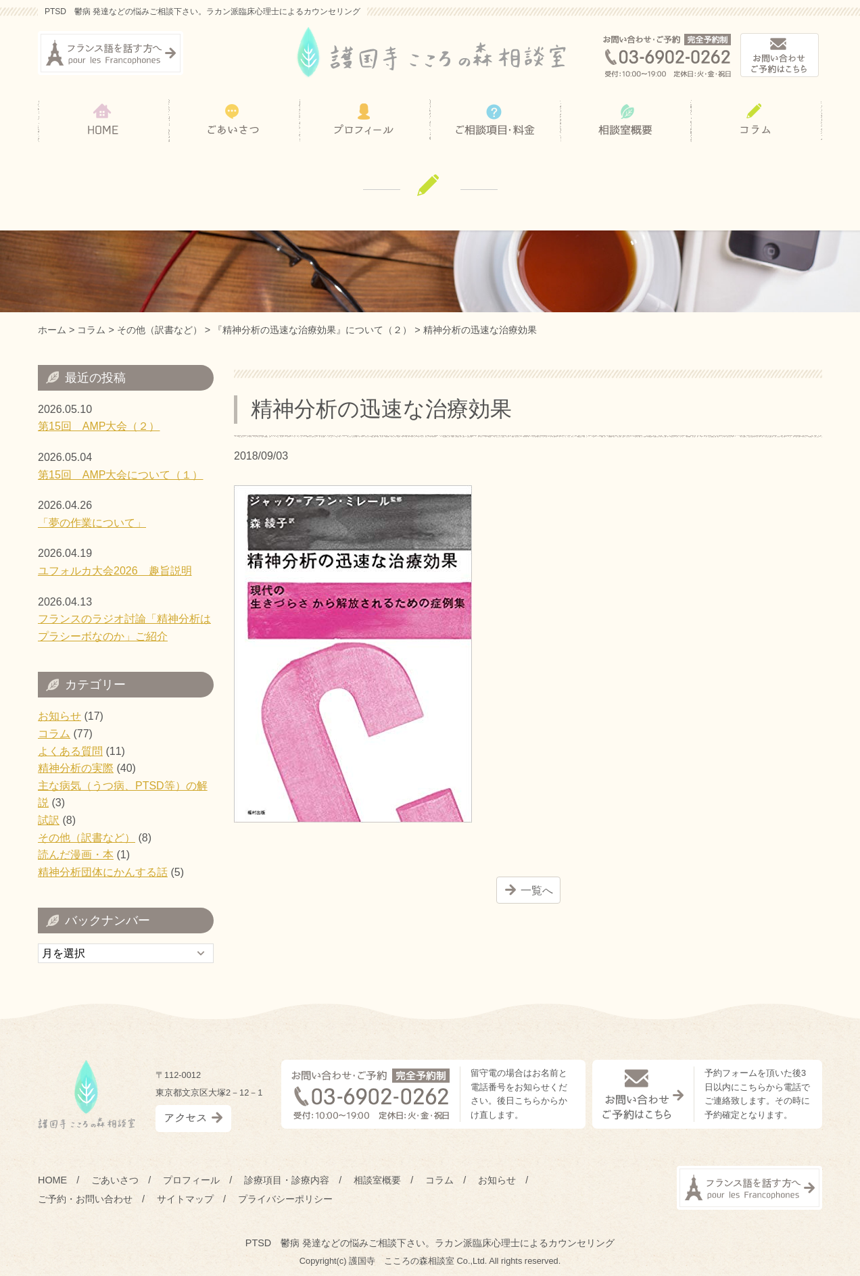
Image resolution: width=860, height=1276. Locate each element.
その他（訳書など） (86, 837)
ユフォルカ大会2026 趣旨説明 (115, 570)
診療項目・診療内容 (286, 1180)
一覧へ (537, 890)
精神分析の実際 (76, 768)
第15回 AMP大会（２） (99, 426)
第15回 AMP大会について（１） (120, 475)
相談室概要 (377, 1180)
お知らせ (59, 716)
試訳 (48, 820)
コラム (54, 733)
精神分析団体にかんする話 (103, 872)
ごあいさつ (115, 1180)
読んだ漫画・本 (76, 854)
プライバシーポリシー (285, 1199)
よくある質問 (70, 751)
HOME (52, 1180)
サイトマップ (185, 1199)
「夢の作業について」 (92, 523)
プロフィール (191, 1180)
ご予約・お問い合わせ (85, 1199)
